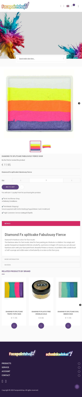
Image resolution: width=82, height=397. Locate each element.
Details (7, 223)
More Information (12, 259)
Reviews (8, 265)
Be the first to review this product (13, 160)
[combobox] (41, 58)
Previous (2, 305)
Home (21, 38)
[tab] (41, 223)
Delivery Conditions (10, 201)
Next (80, 305)
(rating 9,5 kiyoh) (26, 213)
